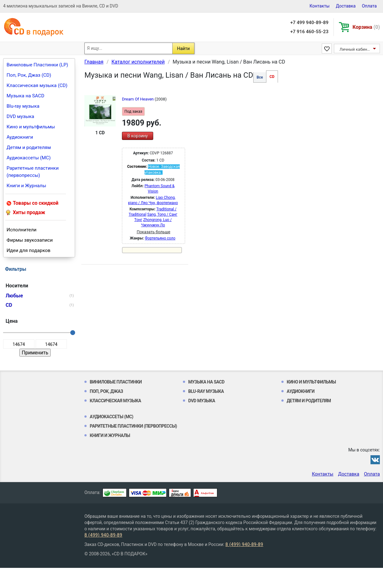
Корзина (366, 27)
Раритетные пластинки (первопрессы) (33, 171)
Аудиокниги (20, 137)
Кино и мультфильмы (31, 127)
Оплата (369, 5)
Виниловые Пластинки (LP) (37, 65)
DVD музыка (20, 116)
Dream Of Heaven (138, 99)
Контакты (320, 5)
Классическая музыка (115, 400)
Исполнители (22, 230)
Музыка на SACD (25, 96)
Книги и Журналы (26, 185)
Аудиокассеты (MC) (29, 158)
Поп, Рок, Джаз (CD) (29, 75)
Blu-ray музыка (23, 106)
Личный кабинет (355, 49)
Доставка (345, 5)
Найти (183, 48)
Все (260, 77)
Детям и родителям (29, 147)
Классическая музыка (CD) (37, 85)
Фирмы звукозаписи (30, 240)
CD (272, 77)
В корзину (137, 135)
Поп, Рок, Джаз (106, 391)
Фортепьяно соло (160, 238)
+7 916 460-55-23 (309, 31)
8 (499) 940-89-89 (103, 535)
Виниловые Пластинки (116, 381)
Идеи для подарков (28, 250)
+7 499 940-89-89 (309, 22)
